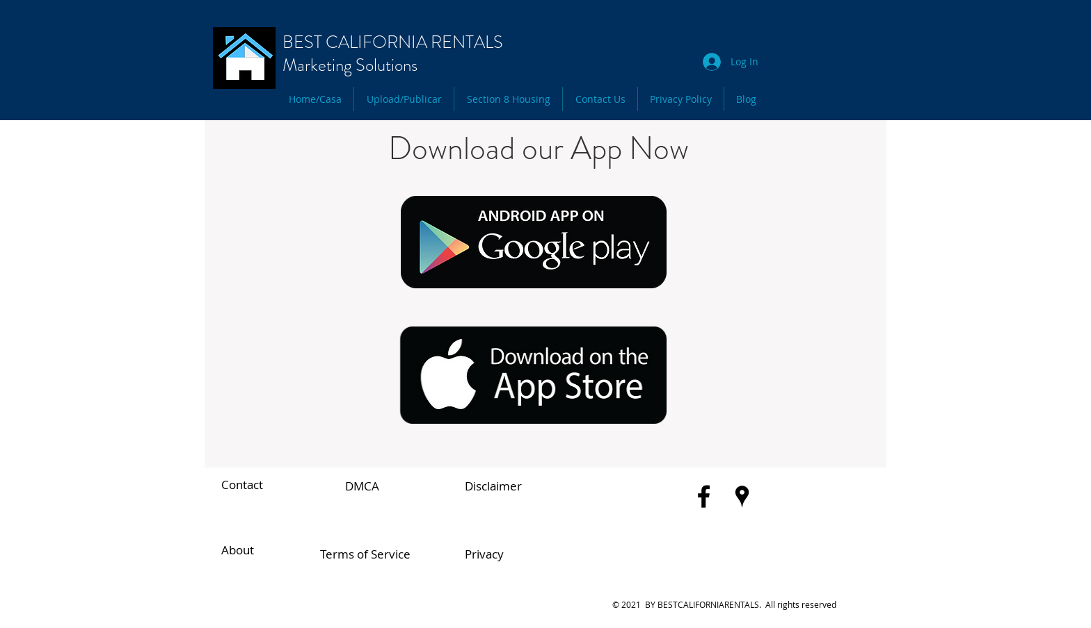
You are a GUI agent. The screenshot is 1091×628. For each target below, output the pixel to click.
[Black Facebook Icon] (704, 496)
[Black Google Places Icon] (742, 496)
